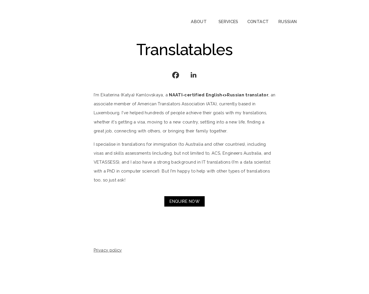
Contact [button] (258, 21)
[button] (175, 75)
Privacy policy (108, 250)
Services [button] (228, 21)
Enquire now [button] (184, 201)
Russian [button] (287, 21)
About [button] (199, 21)
